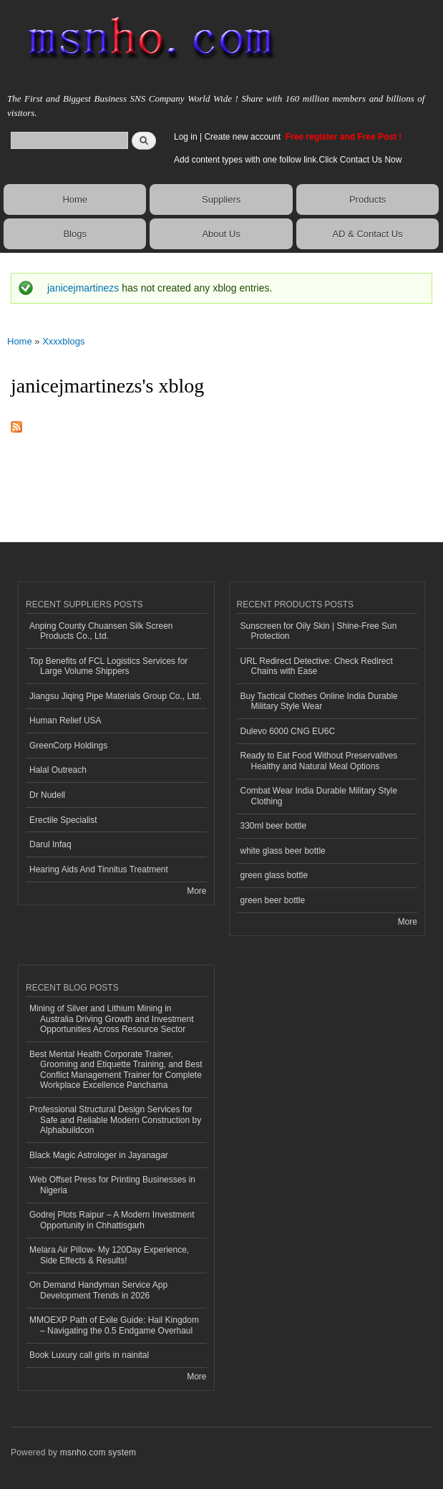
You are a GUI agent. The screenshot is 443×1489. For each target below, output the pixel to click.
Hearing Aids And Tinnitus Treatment (98, 869)
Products (367, 199)
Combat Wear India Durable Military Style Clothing (319, 796)
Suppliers (221, 199)
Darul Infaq (50, 844)
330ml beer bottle (273, 826)
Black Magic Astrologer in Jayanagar (98, 1155)
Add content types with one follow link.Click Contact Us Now (287, 160)
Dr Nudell (47, 795)
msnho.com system (98, 1452)
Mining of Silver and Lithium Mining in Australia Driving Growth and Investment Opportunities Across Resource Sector (111, 1018)
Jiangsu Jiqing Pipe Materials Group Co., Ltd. (115, 696)
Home (74, 199)
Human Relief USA (65, 720)
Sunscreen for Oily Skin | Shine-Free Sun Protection (318, 631)
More (196, 891)
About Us (221, 233)
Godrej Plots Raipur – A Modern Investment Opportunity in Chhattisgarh (111, 1220)
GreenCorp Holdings (68, 746)
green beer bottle (273, 900)
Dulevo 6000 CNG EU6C (288, 731)
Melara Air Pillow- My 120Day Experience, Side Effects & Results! (109, 1255)
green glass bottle (274, 875)
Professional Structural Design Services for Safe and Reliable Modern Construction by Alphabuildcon (115, 1119)
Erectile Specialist (63, 820)
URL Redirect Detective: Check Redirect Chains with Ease (316, 666)
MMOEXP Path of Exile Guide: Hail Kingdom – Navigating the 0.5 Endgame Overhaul (114, 1325)
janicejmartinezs (83, 288)
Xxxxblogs (63, 341)
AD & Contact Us (367, 233)
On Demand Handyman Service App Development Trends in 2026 (98, 1290)
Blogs (75, 233)
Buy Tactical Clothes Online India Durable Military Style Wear (319, 701)
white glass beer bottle (283, 851)
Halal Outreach (58, 770)
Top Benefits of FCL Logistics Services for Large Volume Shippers (108, 666)
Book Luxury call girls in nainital (89, 1355)
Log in (186, 137)
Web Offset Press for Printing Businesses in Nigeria (112, 1185)
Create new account (243, 137)
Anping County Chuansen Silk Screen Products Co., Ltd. (101, 631)
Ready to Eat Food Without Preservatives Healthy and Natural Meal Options (319, 761)
